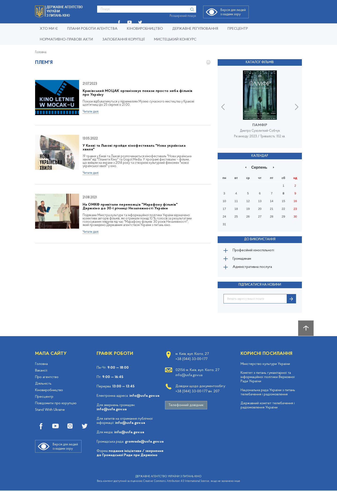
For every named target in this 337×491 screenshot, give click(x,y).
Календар (259, 155)
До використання (259, 239)
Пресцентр (237, 29)
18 (236, 209)
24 (224, 216)
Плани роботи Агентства (92, 29)
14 (271, 201)
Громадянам (242, 259)
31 (224, 224)
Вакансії (41, 371)
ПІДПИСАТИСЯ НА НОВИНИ (259, 285)
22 (283, 209)
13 (259, 201)
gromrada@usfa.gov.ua (144, 442)
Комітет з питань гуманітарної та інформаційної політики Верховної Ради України (268, 377)
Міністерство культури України (265, 364)
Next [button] (296, 106)
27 (259, 216)
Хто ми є (49, 29)
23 (295, 209)
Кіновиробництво (49, 391)
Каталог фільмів (260, 62)
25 (236, 216)
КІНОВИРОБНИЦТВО (145, 29)
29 (283, 216)
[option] (260, 106)
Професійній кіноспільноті (254, 250)
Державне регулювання (195, 29)
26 (247, 216)
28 (271, 216)
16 (295, 201)
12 (247, 201)
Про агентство (47, 377)
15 (283, 201)
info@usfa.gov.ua (144, 396)
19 (247, 209)
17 (224, 209)
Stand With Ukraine (50, 410)
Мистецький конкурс (175, 39)
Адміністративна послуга (252, 267)
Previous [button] (223, 106)
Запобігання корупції (123, 39)
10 (224, 201)
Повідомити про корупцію (56, 404)
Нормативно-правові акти (66, 39)
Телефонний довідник (186, 405)
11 (236, 201)
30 (295, 216)
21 (271, 209)
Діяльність (43, 384)
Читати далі (91, 111)
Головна (40, 52)
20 (259, 209)
